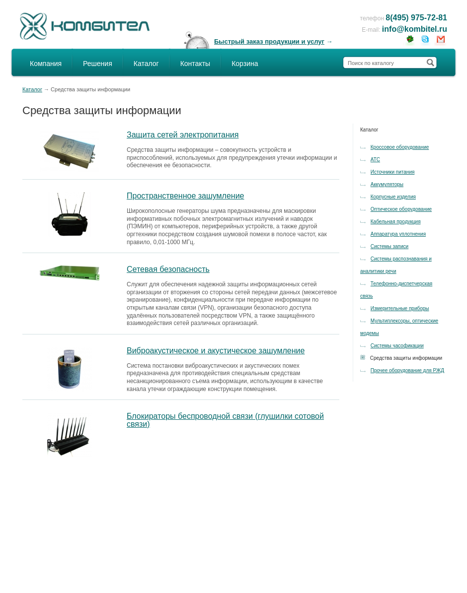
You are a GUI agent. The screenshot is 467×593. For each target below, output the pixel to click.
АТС (375, 159)
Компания (46, 63)
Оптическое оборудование (401, 209)
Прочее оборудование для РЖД (407, 370)
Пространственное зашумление (185, 196)
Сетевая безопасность (168, 269)
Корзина (245, 63)
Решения (97, 63)
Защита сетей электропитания (182, 135)
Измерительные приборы (400, 308)
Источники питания (393, 172)
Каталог (146, 63)
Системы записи (389, 246)
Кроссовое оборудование (400, 147)
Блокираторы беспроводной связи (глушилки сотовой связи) (225, 420)
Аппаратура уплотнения (398, 234)
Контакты (195, 63)
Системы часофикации (397, 345)
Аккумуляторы (387, 184)
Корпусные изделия (393, 196)
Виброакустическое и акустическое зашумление (216, 350)
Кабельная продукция (396, 221)
